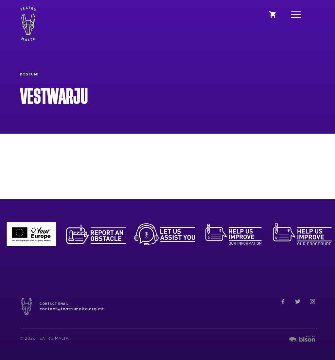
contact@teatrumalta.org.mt (72, 309)
